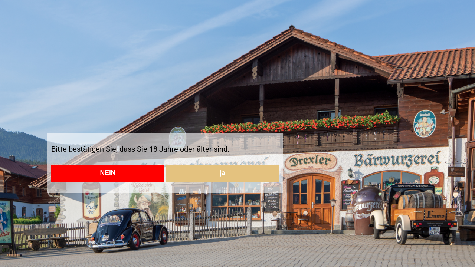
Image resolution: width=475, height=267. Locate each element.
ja (222, 173)
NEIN (107, 173)
